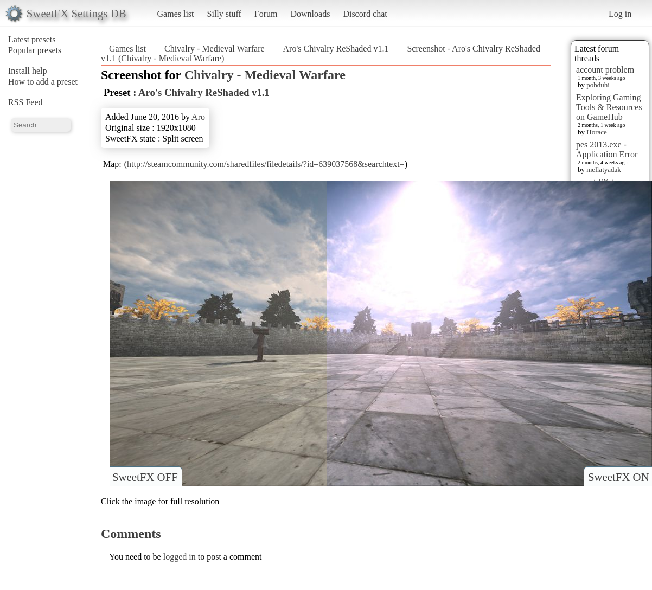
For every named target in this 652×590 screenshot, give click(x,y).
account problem (605, 69)
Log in (620, 13)
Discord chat (365, 13)
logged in (179, 556)
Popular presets (34, 50)
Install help (27, 70)
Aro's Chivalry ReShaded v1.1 (336, 48)
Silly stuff (224, 13)
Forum (266, 13)
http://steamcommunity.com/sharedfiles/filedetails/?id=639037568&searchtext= (266, 164)
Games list (175, 13)
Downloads (310, 13)
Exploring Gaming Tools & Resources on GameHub (609, 107)
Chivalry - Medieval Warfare (214, 48)
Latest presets (32, 39)
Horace (596, 132)
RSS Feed (25, 102)
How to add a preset (43, 81)
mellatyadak (603, 169)
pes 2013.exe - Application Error (606, 149)
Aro (198, 116)
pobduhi (598, 85)
